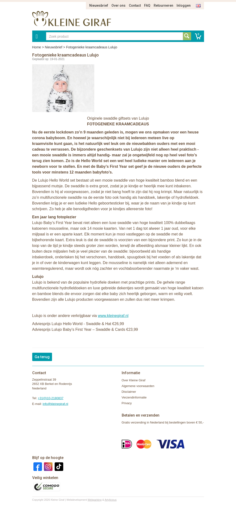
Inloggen (184, 5)
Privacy (127, 403)
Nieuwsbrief (98, 5)
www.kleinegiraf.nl (113, 316)
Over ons (118, 5)
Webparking (95, 499)
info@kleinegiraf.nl (55, 404)
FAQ (147, 5)
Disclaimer (129, 391)
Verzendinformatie (134, 397)
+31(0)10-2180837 (50, 398)
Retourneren (163, 5)
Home (36, 47)
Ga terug (42, 357)
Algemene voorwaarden (138, 386)
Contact (135, 5)
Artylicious (110, 499)
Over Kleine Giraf (134, 380)
